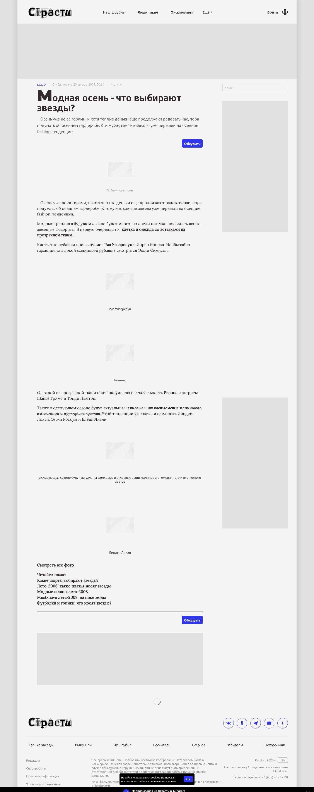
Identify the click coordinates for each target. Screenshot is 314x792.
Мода (41, 84)
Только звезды (41, 744)
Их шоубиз (122, 744)
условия (171, 781)
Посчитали (162, 744)
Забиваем (235, 744)
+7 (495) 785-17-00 (275, 777)
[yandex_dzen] (282, 723)
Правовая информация (42, 776)
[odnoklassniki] (242, 723)
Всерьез (198, 744)
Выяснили (83, 744)
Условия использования (43, 784)
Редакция (33, 760)
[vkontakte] (228, 723)
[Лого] (50, 12)
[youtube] (269, 723)
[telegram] (255, 723)
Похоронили (275, 744)
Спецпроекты (36, 768)
